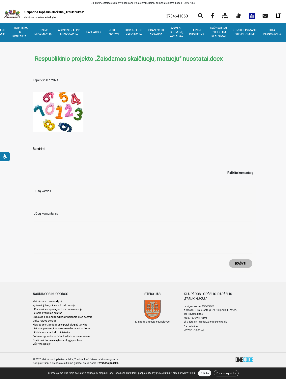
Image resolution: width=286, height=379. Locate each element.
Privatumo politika (226, 373)
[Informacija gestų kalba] (238, 16)
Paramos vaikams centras (47, 312)
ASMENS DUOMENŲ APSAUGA (176, 32)
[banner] (44, 14)
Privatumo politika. (108, 363)
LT (278, 16)
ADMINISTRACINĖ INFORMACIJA (69, 32)
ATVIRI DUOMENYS (196, 32)
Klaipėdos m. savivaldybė (47, 301)
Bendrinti (39, 149)
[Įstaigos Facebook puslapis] (212, 16)
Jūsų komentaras (46, 213)
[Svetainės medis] (225, 16)
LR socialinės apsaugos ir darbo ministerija (57, 309)
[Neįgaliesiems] (5, 157)
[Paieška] (200, 16)
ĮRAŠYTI (240, 263)
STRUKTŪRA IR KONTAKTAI (20, 32)
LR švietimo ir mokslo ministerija (51, 332)
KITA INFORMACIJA (272, 32)
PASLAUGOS (94, 32)
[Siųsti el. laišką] (265, 16)
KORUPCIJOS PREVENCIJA (134, 32)
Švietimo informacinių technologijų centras (57, 340)
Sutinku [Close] (205, 373)
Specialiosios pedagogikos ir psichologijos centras (62, 316)
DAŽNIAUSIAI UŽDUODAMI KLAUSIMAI (218, 32)
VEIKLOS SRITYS (114, 32)
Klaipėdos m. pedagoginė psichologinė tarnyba (60, 324)
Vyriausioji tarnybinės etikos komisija (54, 305)
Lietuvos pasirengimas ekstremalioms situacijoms (61, 328)
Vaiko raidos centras (44, 320)
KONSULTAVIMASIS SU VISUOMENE (245, 32)
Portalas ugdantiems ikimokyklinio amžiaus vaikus (61, 336)
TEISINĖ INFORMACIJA (43, 32)
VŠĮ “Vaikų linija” (42, 343)
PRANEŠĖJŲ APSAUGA (156, 32)
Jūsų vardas (42, 191)
